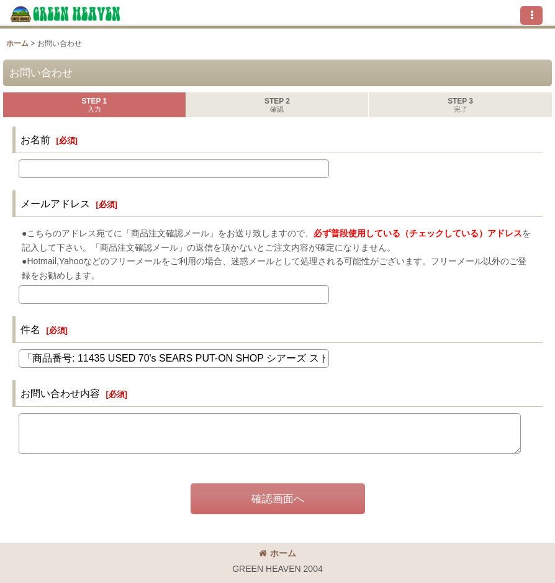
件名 (30, 329)
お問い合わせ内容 (60, 393)
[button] (531, 15)
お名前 (35, 139)
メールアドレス (55, 203)
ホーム (277, 553)
